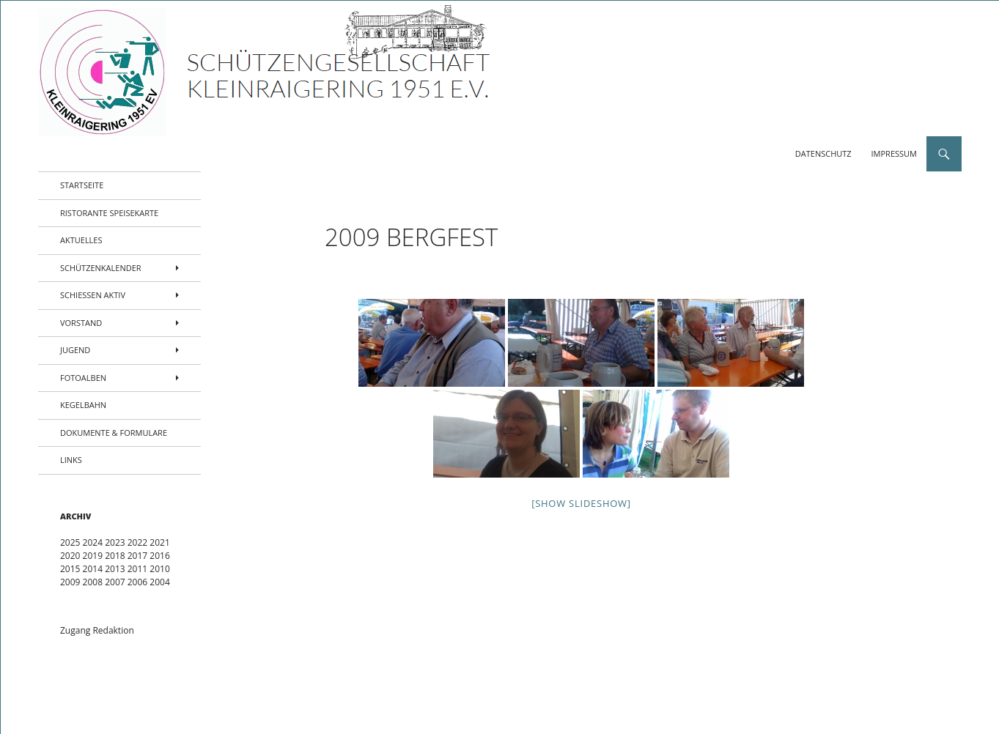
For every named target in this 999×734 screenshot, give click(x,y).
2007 (115, 582)
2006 (137, 582)
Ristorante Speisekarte (109, 212)
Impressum (894, 153)
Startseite (81, 184)
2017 (137, 555)
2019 (93, 555)
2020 (70, 555)
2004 (159, 582)
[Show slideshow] (581, 503)
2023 (115, 542)
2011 (137, 569)
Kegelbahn (83, 404)
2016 (159, 555)
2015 (70, 569)
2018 (115, 555)
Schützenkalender (100, 267)
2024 (93, 542)
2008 (93, 582)
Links (71, 459)
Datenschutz (823, 153)
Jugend (75, 349)
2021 (159, 542)
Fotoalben (83, 377)
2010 (159, 569)
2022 (137, 542)
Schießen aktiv (92, 294)
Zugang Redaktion (97, 630)
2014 (93, 569)
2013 (115, 569)
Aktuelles (81, 239)
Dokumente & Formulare (113, 432)
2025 (70, 542)
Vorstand (81, 322)
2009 (70, 582)
